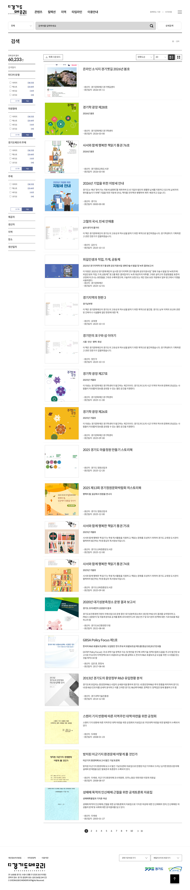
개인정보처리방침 (14, 858)
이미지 (14, 83)
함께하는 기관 (155, 12)
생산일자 (12, 246)
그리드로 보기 (178, 57)
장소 (10, 239)
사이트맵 (168, 12)
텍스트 (14, 87)
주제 (10, 176)
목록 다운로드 (53, 57)
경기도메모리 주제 (17, 142)
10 (131, 831)
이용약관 (45, 858)
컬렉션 (52, 12)
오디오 (14, 95)
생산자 (11, 224)
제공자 (11, 217)
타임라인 (77, 12)
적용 (27, 101)
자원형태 (12, 108)
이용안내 (92, 12)
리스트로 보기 (171, 57)
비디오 (14, 91)
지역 (63, 12)
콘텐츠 (38, 12)
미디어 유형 (14, 74)
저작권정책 (31, 858)
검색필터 (12, 67)
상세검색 (169, 25)
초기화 (16, 101)
